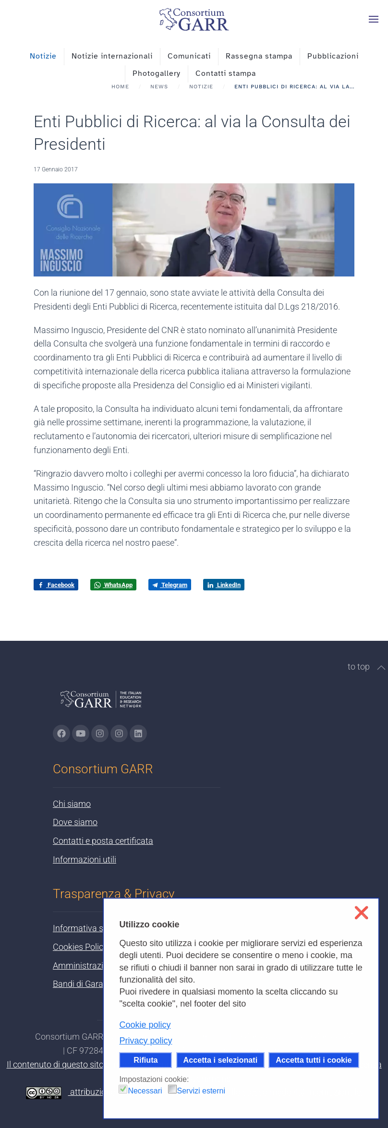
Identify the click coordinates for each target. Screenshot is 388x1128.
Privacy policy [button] (145, 1040)
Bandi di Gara (78, 984)
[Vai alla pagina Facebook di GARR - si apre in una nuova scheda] (61, 733)
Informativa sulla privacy (99, 928)
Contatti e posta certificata (103, 841)
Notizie (43, 56)
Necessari (145, 1091)
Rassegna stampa (259, 56)
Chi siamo (72, 804)
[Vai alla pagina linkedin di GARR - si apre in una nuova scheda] (138, 733)
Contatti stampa (225, 73)
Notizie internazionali (112, 56)
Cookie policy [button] (144, 1025)
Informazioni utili (84, 859)
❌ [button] (361, 912)
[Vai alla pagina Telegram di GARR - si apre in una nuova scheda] (119, 733)
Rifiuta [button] (145, 1060)
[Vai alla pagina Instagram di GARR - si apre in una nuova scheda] (100, 733)
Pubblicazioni (333, 56)
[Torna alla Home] (194, 19)
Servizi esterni (201, 1091)
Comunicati (189, 56)
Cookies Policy (80, 947)
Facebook (55, 585)
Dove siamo (75, 822)
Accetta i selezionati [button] (220, 1060)
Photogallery (157, 73)
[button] (373, 19)
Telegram (169, 584)
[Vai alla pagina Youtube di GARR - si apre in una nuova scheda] (80, 733)
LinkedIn (224, 585)
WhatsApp (113, 585)
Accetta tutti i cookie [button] (314, 1060)
